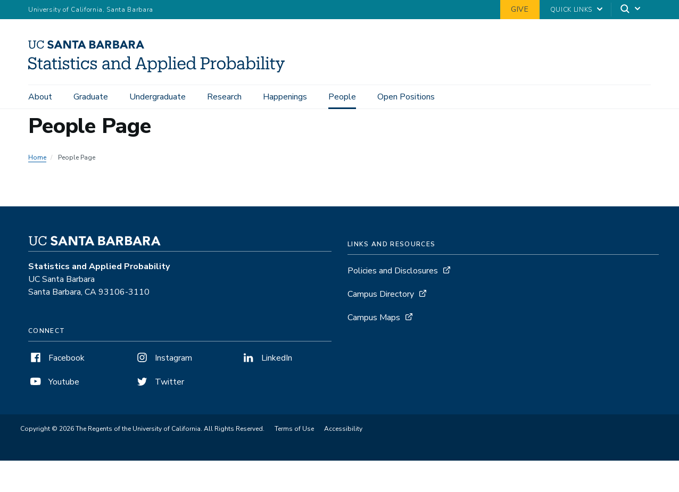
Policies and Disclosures (392, 271)
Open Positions (406, 97)
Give (520, 9)
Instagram (163, 358)
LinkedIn (266, 358)
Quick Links (571, 9)
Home (37, 157)
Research (224, 97)
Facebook (56, 358)
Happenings (285, 97)
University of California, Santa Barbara (90, 9)
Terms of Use (294, 428)
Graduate (90, 97)
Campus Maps (373, 317)
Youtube (53, 382)
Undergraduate (157, 97)
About (40, 97)
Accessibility (343, 428)
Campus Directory (380, 294)
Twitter (159, 382)
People (342, 97)
